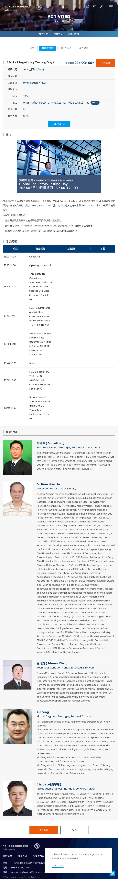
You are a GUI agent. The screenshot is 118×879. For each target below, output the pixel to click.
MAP (94, 103)
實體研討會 (47, 48)
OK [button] (99, 865)
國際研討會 (73, 34)
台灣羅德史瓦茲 (23, 7)
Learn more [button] (57, 865)
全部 (32, 48)
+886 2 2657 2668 (21, 868)
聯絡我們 (7, 856)
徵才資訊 (22, 856)
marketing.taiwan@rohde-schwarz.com (33, 872)
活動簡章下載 (59, 124)
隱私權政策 (38, 856)
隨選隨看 (57, 34)
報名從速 (43, 34)
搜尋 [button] (63, 7)
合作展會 (83, 48)
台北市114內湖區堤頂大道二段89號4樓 (30, 863)
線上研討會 (66, 48)
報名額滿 (106, 63)
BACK (74, 830)
